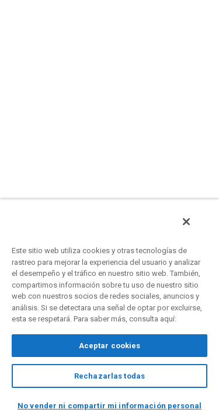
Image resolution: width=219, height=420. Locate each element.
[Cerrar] (194, 228)
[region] (109, 312)
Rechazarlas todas (109, 376)
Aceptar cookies (110, 345)
